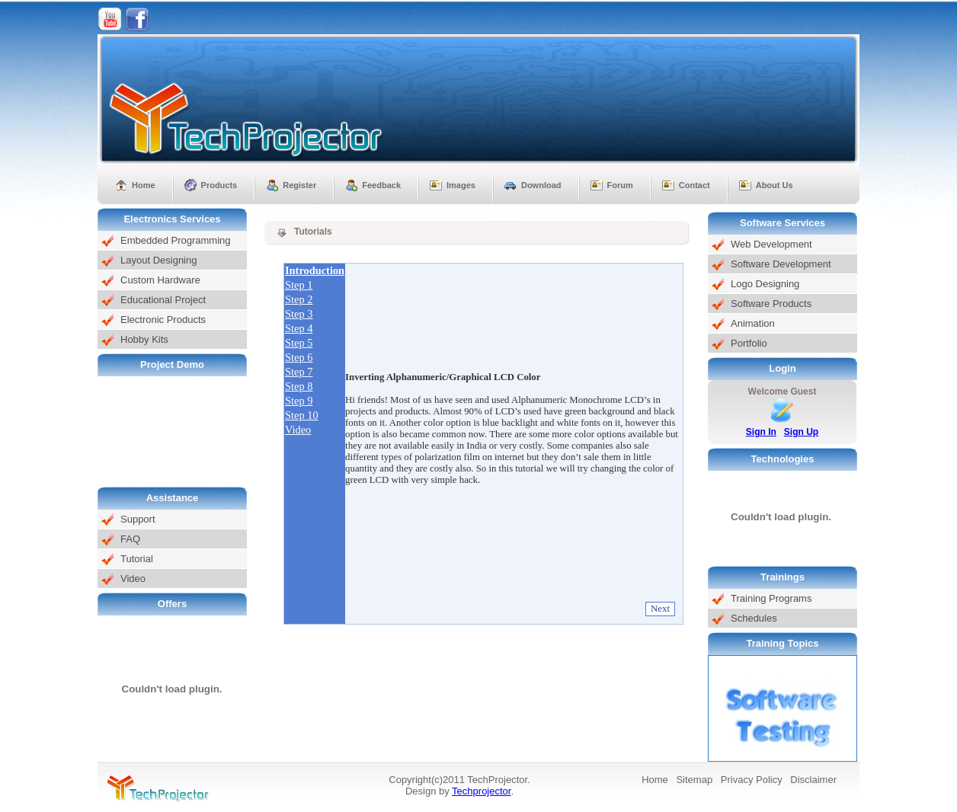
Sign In (761, 432)
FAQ (130, 539)
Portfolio (749, 343)
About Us (774, 185)
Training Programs (771, 598)
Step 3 (298, 314)
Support (137, 519)
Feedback (381, 185)
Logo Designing (765, 283)
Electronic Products (163, 319)
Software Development (781, 264)
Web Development (771, 244)
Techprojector (481, 791)
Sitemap (694, 779)
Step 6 (298, 357)
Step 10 (301, 415)
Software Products (771, 303)
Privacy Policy (752, 779)
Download (541, 185)
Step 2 (298, 299)
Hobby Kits (144, 339)
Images (460, 185)
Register (299, 185)
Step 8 (298, 386)
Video (133, 578)
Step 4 (298, 328)
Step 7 (298, 372)
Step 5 (298, 343)
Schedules (754, 618)
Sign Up (801, 432)
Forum (620, 185)
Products (219, 185)
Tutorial (136, 558)
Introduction (314, 270)
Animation (753, 323)
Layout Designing (158, 260)
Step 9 (298, 401)
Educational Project (163, 299)
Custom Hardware (160, 280)
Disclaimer (813, 779)
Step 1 (298, 285)
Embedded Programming (175, 240)
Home (143, 185)
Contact (694, 185)
